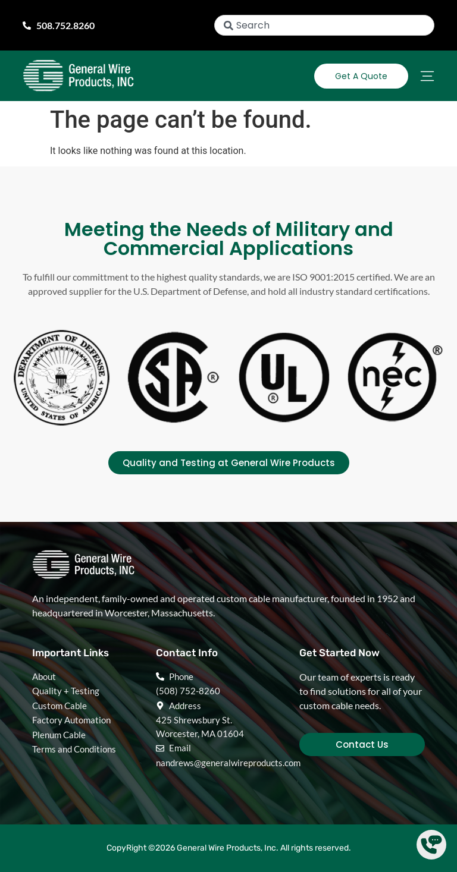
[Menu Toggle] (427, 76)
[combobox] (324, 25)
